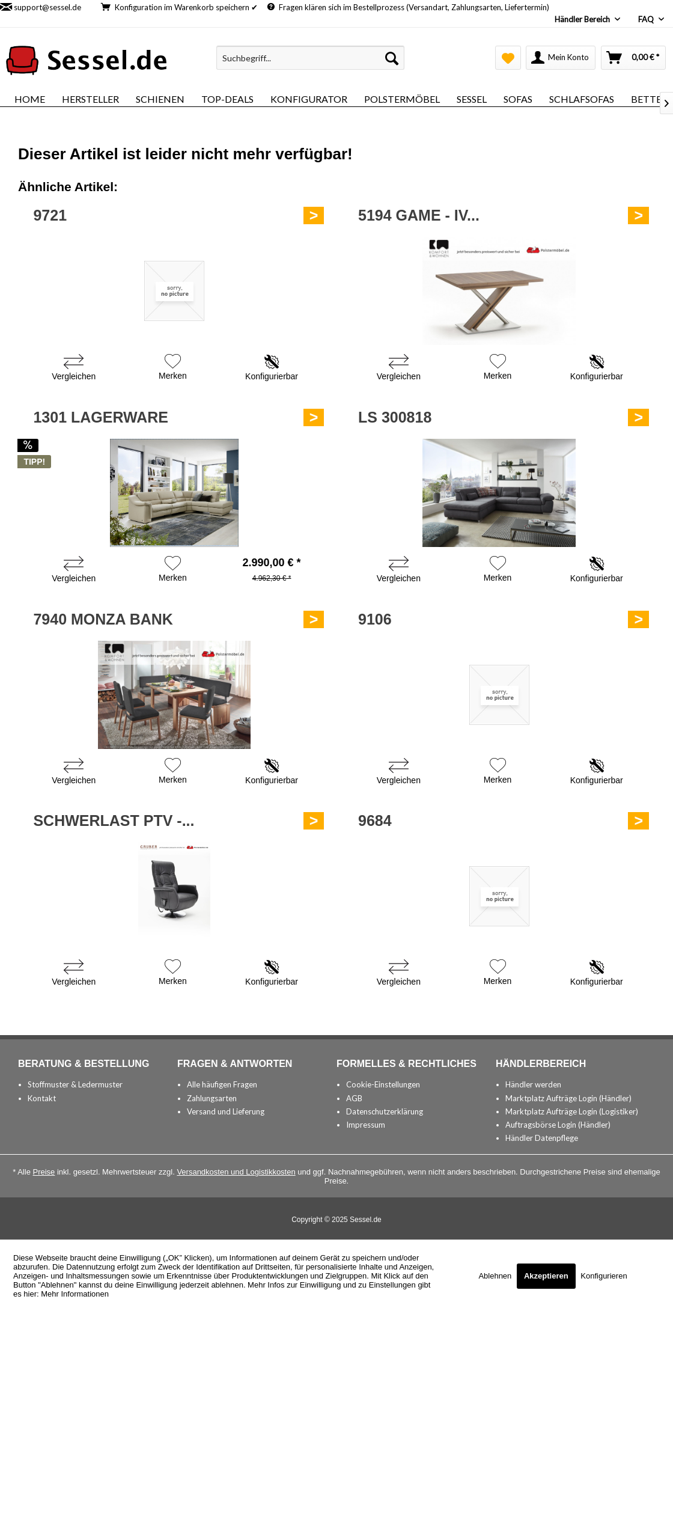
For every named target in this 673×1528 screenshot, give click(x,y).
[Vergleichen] (74, 369)
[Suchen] (391, 58)
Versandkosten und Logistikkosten (236, 1171)
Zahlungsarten (212, 1098)
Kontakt (42, 1098)
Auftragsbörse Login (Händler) (558, 1124)
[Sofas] (518, 98)
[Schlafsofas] (582, 98)
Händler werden (533, 1084)
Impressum (365, 1124)
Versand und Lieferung (225, 1111)
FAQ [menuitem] (647, 19)
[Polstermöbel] (402, 98)
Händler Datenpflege (541, 1138)
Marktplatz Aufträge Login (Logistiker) (571, 1111)
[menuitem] (310, 58)
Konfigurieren (603, 1275)
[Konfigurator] (309, 98)
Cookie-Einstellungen (383, 1084)
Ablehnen (496, 1275)
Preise (44, 1171)
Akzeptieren (546, 1275)
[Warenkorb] (633, 58)
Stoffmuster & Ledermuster (75, 1084)
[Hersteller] (90, 98)
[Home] (29, 98)
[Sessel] (471, 98)
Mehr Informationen (75, 1293)
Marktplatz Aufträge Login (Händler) (568, 1098)
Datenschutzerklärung (384, 1111)
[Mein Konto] (560, 58)
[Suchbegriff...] (310, 58)
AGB (354, 1098)
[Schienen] (160, 98)
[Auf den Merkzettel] (173, 368)
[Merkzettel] (508, 58)
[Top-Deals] (227, 98)
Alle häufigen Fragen (222, 1084)
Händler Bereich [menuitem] (583, 19)
